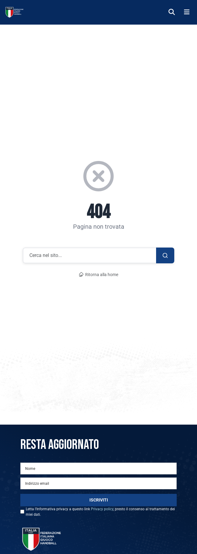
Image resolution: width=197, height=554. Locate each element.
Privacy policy (102, 509)
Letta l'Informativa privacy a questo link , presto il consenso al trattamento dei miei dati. (100, 512)
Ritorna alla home (98, 274)
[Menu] (186, 12)
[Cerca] (171, 12)
